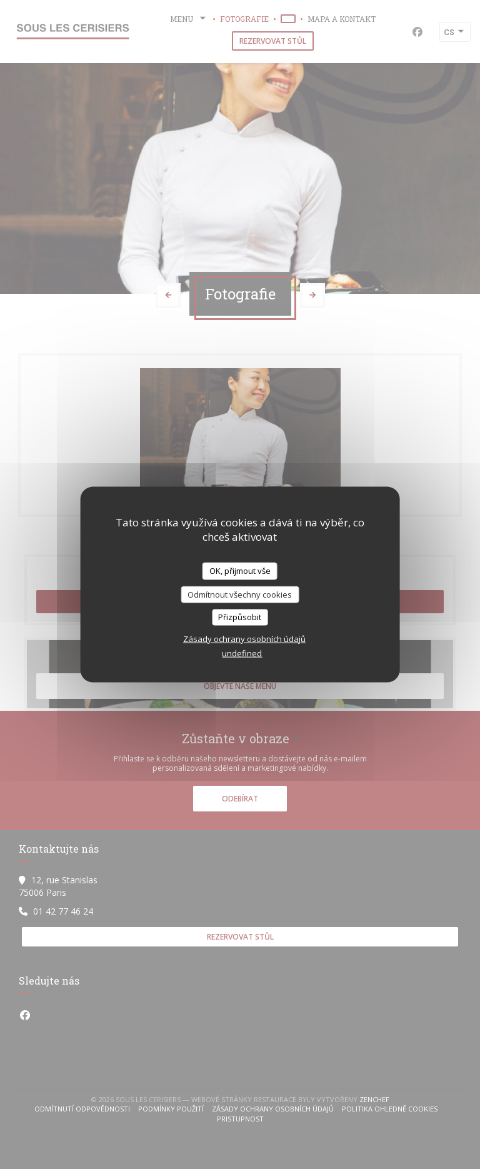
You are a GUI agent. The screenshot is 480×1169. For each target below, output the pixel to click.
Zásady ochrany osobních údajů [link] (244, 638)
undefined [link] (242, 652)
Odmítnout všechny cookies (240, 594)
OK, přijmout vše (240, 570)
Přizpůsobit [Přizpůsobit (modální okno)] (239, 617)
